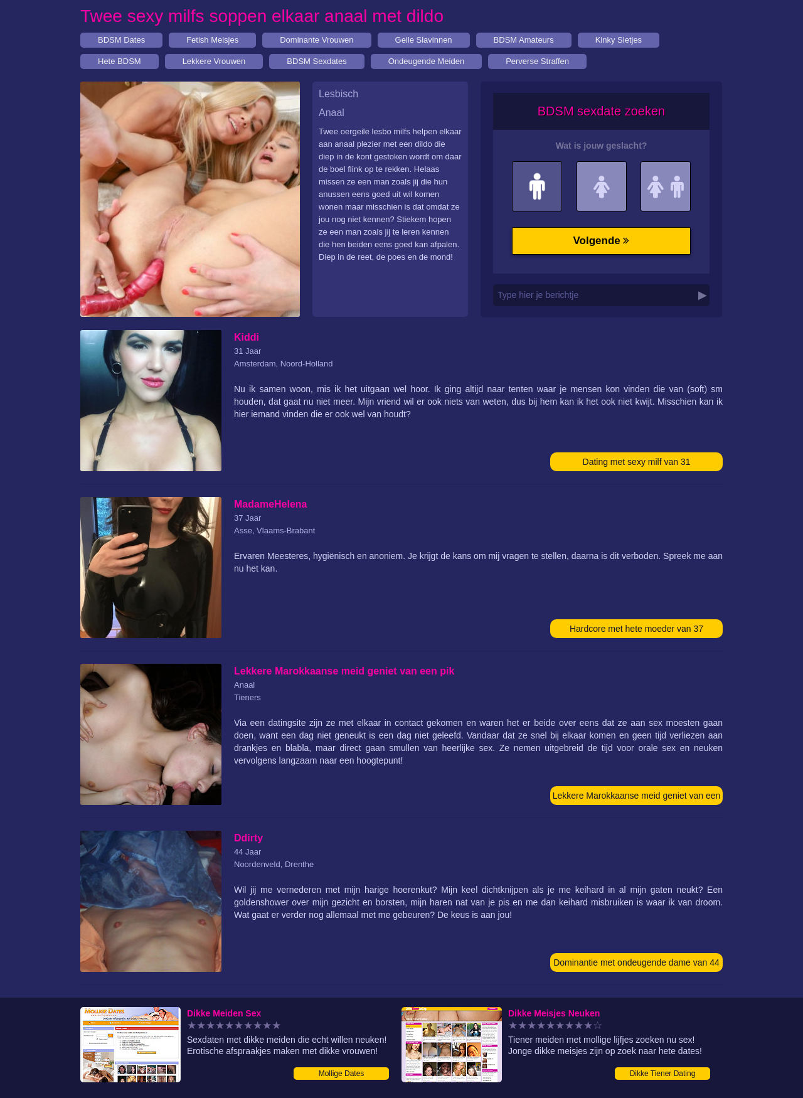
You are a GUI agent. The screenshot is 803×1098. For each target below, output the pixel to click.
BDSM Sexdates (316, 61)
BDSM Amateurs (524, 40)
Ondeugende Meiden (426, 61)
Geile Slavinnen (423, 40)
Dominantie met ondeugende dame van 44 (636, 962)
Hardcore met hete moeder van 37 (636, 629)
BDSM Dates (121, 40)
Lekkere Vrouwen (214, 61)
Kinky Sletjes (618, 40)
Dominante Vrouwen (316, 40)
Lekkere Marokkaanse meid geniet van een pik (637, 798)
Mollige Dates (341, 1073)
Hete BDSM (119, 61)
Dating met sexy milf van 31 (637, 462)
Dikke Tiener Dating (663, 1073)
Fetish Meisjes (212, 40)
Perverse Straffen (537, 61)
